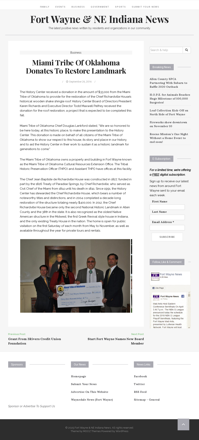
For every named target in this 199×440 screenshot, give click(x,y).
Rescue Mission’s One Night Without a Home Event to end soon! (169, 138)
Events (60, 7)
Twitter (139, 384)
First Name (159, 201)
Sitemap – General (147, 399)
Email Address (163, 222)
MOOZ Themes (92, 431)
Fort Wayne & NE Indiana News (99, 18)
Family (45, 7)
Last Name (159, 211)
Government (100, 7)
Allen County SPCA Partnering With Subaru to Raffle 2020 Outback (168, 83)
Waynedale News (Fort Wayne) (92, 399)
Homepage (78, 376)
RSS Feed (140, 392)
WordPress (122, 431)
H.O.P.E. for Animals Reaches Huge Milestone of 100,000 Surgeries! (170, 98)
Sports (120, 7)
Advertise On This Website (89, 392)
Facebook (140, 376)
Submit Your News (145, 7)
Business (78, 7)
